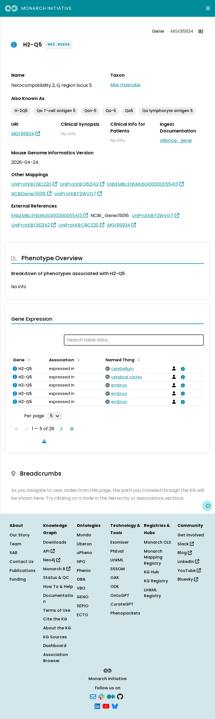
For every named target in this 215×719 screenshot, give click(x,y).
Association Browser (55, 658)
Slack (185, 544)
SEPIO (82, 606)
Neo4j (51, 560)
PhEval (117, 551)
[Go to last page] (70, 429)
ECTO (82, 615)
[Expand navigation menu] (208, 8)
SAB (13, 552)
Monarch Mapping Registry (153, 557)
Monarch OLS (157, 542)
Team (15, 544)
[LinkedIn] (97, 705)
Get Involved (190, 535)
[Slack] (101, 696)
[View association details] (182, 369)
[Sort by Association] (77, 359)
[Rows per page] (54, 416)
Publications (23, 570)
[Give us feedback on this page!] (207, 506)
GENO (82, 597)
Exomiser (119, 542)
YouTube (189, 570)
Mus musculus (125, 85)
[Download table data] (43, 441)
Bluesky (187, 579)
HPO (81, 561)
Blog (184, 552)
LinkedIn (188, 561)
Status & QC (56, 577)
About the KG (57, 628)
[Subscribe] (93, 696)
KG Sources (55, 637)
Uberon (84, 544)
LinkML (116, 560)
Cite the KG (55, 619)
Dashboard (54, 645)
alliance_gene (176, 140)
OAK (114, 577)
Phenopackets (125, 613)
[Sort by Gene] (28, 359)
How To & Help (58, 586)
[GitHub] (120, 696)
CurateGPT (122, 604)
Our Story (19, 535)
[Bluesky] (115, 705)
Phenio (84, 570)
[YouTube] (105, 705)
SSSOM (117, 569)
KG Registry (156, 581)
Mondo (84, 535)
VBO (81, 588)
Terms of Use (56, 610)
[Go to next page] (60, 429)
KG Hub (151, 572)
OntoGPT (119, 595)
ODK (114, 586)
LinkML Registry (152, 593)
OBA (81, 579)
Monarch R (56, 569)
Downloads (54, 542)
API (49, 551)
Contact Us (22, 561)
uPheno (84, 552)
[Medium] (111, 696)
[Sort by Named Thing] (137, 359)
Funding (18, 579)
